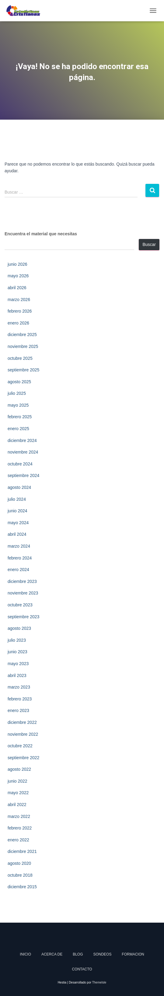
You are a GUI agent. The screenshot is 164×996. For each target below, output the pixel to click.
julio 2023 (17, 640)
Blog (78, 954)
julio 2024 (17, 499)
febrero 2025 (20, 416)
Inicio (25, 954)
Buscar (149, 244)
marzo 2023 (19, 687)
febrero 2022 (20, 828)
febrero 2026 (20, 311)
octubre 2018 (20, 875)
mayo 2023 (18, 663)
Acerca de (51, 954)
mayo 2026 (18, 275)
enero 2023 (18, 710)
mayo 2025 (18, 405)
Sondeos (102, 954)
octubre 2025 (20, 358)
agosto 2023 (19, 628)
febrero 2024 (20, 558)
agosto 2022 (19, 769)
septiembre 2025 (23, 369)
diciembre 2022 (22, 722)
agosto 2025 (19, 381)
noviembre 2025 (23, 346)
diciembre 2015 (22, 886)
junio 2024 (17, 510)
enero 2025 (18, 428)
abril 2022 (17, 804)
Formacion (133, 954)
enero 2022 (18, 839)
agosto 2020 (19, 863)
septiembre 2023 (23, 616)
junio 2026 (17, 264)
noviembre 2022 (23, 734)
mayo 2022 (18, 792)
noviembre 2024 (23, 452)
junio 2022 (17, 781)
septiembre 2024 (23, 475)
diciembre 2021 (22, 851)
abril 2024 (17, 534)
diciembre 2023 (22, 581)
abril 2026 (17, 287)
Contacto (82, 969)
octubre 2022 (20, 745)
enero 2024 (18, 569)
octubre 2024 (20, 463)
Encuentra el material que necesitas (41, 233)
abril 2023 (17, 675)
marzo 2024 (19, 546)
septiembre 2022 (23, 757)
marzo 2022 (19, 816)
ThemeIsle (99, 982)
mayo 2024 (18, 522)
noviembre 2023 (23, 593)
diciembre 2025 (22, 334)
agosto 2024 (19, 487)
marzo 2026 (19, 299)
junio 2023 (17, 651)
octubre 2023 (20, 604)
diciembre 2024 (22, 440)
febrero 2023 (20, 698)
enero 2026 (18, 323)
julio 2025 (17, 393)
